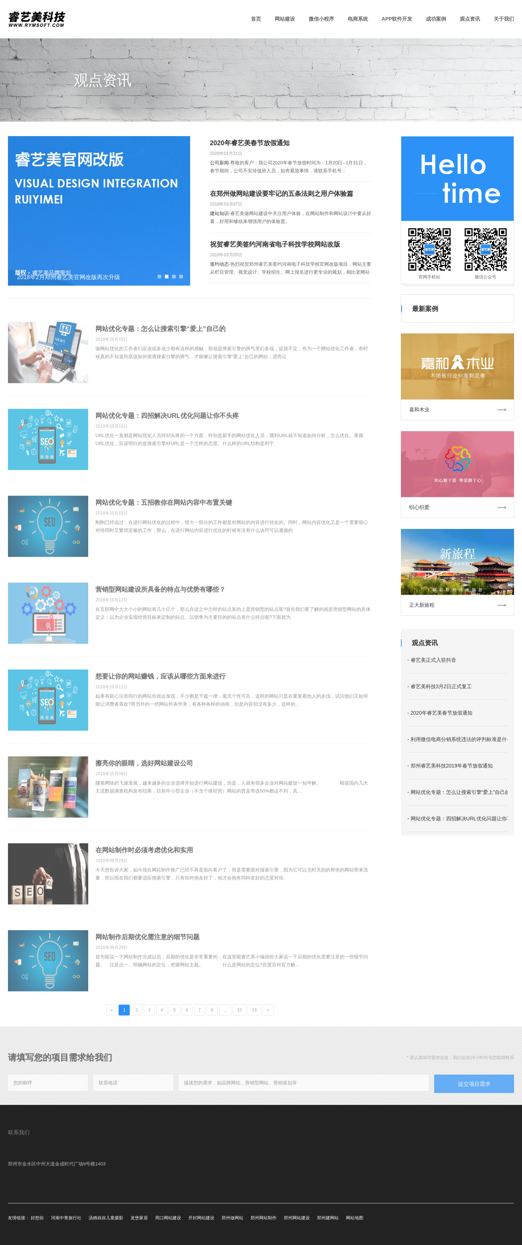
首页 (256, 19)
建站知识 (219, 213)
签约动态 (219, 264)
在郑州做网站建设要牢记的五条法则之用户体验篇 (281, 193)
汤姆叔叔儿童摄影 (106, 1217)
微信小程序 (321, 19)
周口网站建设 (168, 1217)
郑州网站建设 (297, 1217)
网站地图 (354, 1217)
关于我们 (504, 19)
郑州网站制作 (264, 1217)
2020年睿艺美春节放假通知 (250, 143)
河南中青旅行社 (66, 1217)
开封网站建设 (201, 1217)
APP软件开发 (397, 19)
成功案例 (436, 19)
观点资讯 (470, 19)
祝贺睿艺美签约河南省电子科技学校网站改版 (275, 244)
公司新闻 (219, 162)
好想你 (37, 1217)
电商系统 (358, 19)
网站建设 (285, 19)
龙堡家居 (139, 1217)
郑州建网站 (328, 1217)
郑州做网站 (232, 1217)
